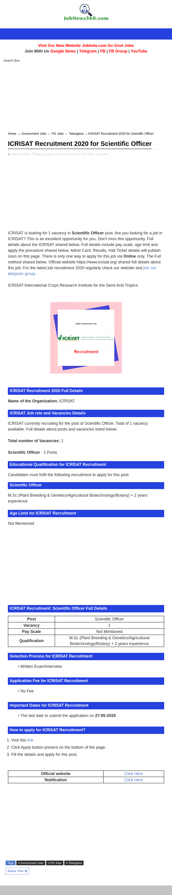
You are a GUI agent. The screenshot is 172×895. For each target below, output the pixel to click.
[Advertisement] (85, 97)
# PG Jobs (55, 872)
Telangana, (102, 163)
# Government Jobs (30, 872)
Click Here (133, 783)
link (30, 749)
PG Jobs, (89, 163)
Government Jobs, (70, 163)
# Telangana (74, 872)
